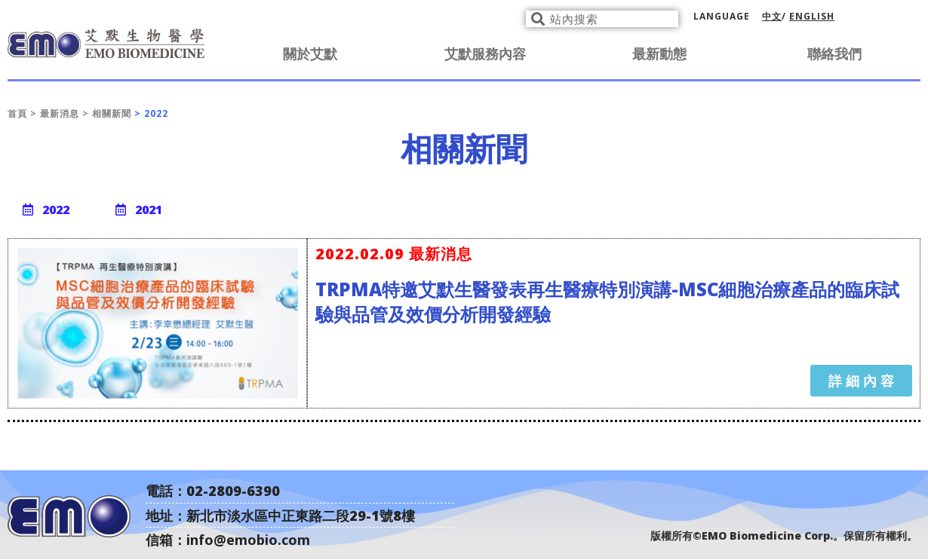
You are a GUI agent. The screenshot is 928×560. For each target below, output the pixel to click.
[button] (46, 209)
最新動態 (659, 53)
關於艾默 (310, 53)
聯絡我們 (834, 53)
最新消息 (61, 113)
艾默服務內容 (485, 53)
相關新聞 (111, 113)
